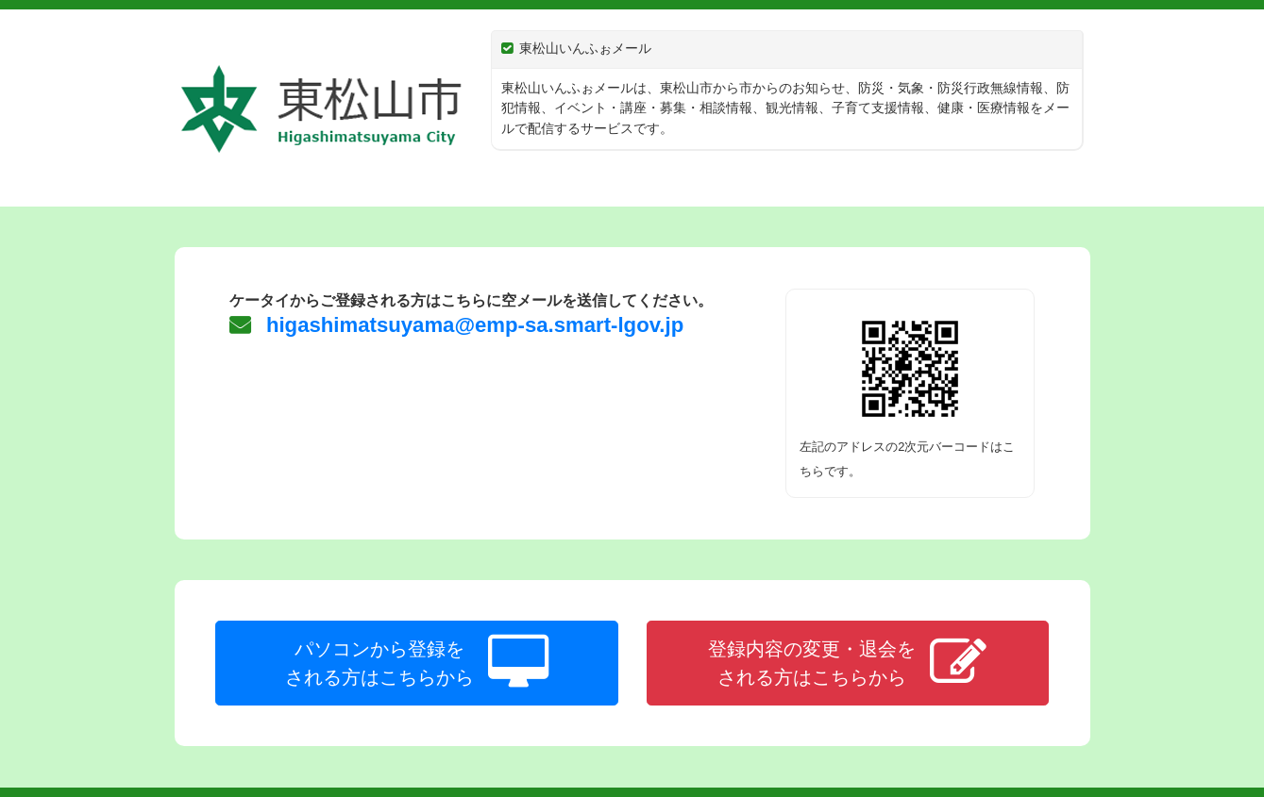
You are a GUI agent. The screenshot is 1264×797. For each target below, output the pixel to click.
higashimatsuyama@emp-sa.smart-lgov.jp (472, 325)
